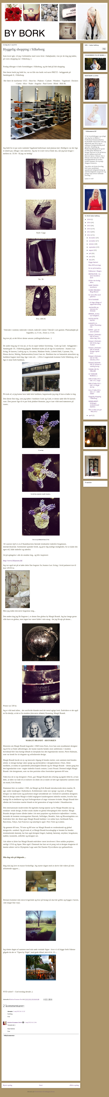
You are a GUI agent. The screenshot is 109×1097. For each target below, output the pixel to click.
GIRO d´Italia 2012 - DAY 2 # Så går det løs (95, 385)
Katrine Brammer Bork (15, 1022)
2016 (89, 222)
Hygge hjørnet (93, 262)
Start (41, 1085)
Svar (9, 1016)
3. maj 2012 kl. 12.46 (31, 1022)
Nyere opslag (7, 1085)
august (91, 250)
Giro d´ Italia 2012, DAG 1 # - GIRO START (95, 392)
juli (90, 253)
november (92, 241)
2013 (89, 232)
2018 (89, 219)
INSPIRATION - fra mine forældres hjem (94, 275)
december (92, 238)
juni (90, 256)
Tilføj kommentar (9, 1035)
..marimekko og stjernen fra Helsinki (93, 309)
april (90, 415)
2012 (89, 235)
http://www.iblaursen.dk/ (13, 560)
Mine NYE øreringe (95, 265)
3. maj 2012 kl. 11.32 (19, 1011)
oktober (91, 244)
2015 (89, 226)
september (92, 247)
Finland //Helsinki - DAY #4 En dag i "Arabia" (95, 343)
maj (90, 260)
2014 (89, 229)
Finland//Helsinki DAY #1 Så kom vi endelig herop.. (95, 364)
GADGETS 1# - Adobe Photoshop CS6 (95, 325)
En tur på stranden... (95, 268)
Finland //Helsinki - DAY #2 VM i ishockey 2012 (95, 358)
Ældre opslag (74, 1085)
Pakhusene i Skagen (95, 271)
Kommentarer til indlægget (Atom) (44, 1091)
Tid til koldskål (93, 299)
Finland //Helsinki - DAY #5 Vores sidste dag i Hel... (95, 336)
